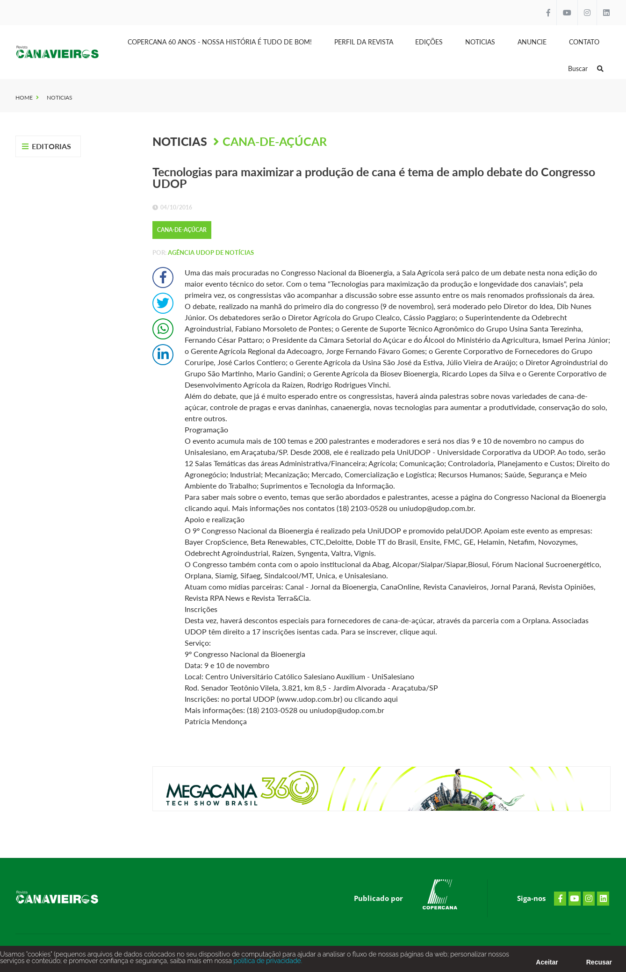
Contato (584, 42)
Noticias (480, 42)
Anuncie (532, 42)
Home (24, 97)
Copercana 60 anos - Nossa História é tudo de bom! (220, 42)
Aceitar (547, 965)
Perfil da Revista (363, 42)
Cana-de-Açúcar (275, 141)
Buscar (586, 68)
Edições (429, 42)
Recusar (599, 965)
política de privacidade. (267, 963)
